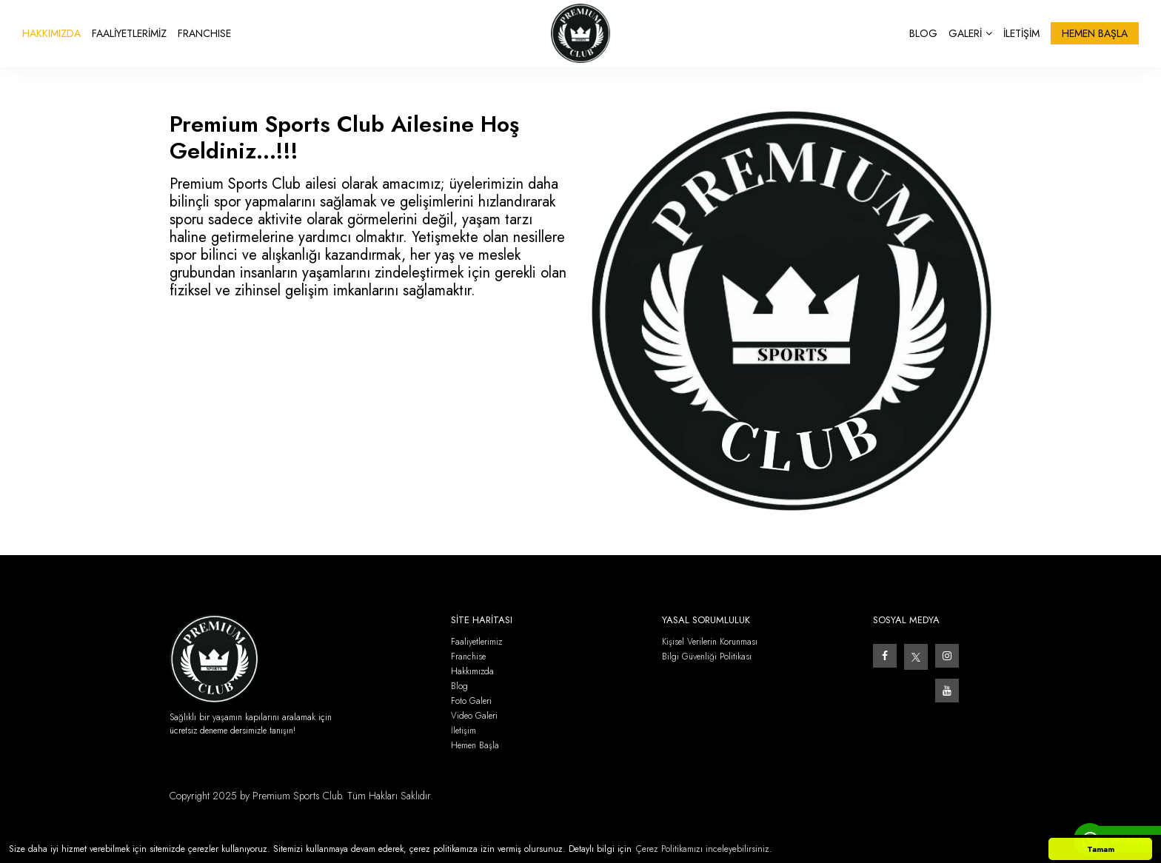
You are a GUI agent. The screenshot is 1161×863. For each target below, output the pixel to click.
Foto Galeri (471, 701)
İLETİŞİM (1021, 33)
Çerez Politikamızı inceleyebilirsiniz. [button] (704, 849)
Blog (459, 686)
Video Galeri (474, 716)
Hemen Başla (475, 745)
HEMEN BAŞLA (1095, 33)
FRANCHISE (204, 33)
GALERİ (970, 33)
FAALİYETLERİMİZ (129, 33)
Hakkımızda (472, 671)
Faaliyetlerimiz (476, 642)
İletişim (463, 730)
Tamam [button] (1100, 849)
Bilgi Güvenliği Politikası (707, 656)
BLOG (923, 33)
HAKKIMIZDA (51, 33)
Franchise (468, 656)
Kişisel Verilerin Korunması (709, 642)
